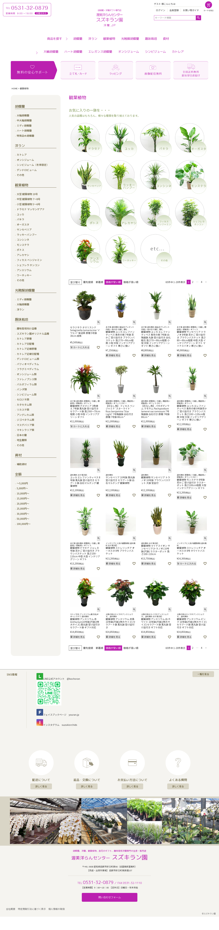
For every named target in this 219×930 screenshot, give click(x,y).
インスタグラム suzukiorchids (56, 724)
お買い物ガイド (191, 10)
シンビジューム (155, 52)
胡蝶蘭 (77, 39)
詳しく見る (41, 786)
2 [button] (192, 282)
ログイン (160, 10)
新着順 (99, 282)
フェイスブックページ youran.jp (57, 714)
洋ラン (92, 39)
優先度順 (88, 282)
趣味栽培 (151, 39)
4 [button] (201, 282)
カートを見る (209, 10)
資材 (166, 39)
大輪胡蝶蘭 (50, 52)
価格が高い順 (130, 282)
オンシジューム (128, 52)
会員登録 (174, 10)
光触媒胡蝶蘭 (130, 39)
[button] (206, 282)
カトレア (178, 52)
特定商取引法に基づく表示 (32, 909)
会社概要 (11, 909)
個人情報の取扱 (57, 909)
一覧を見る (203, 674)
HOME (15, 88)
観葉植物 (109, 39)
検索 (198, 17)
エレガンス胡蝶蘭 (100, 52)
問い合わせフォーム (109, 897)
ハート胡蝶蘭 (73, 52)
